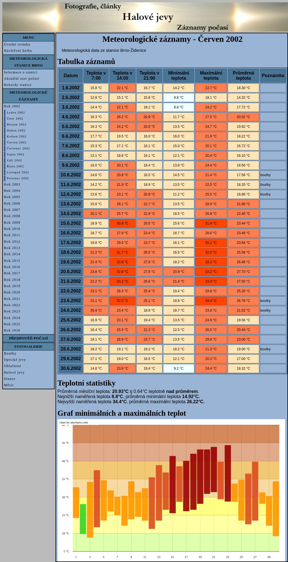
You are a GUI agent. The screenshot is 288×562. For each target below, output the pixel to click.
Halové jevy (14, 372)
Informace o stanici (21, 72)
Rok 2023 (12, 311)
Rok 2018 (12, 280)
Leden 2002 (16, 112)
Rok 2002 (12, 106)
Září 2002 (14, 160)
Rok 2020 (12, 292)
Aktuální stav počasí (22, 79)
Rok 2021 (12, 299)
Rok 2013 (12, 248)
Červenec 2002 (18, 148)
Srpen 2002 (15, 154)
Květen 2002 (16, 136)
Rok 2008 (12, 216)
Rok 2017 (12, 273)
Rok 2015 (12, 261)
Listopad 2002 (18, 172)
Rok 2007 (12, 210)
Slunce (10, 379)
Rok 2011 (12, 235)
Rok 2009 (12, 223)
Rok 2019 (12, 286)
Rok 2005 (12, 197)
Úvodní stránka (17, 44)
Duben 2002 (16, 130)
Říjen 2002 (15, 166)
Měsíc (9, 385)
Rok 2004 (12, 191)
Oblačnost (12, 366)
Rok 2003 (12, 184)
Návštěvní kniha (18, 51)
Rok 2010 (12, 229)
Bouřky (10, 353)
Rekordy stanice (18, 85)
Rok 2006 (12, 203)
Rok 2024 (12, 318)
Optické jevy (15, 360)
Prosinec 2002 (18, 178)
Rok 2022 (12, 305)
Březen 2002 (16, 124)
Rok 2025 (12, 324)
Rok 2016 (12, 267)
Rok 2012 (12, 242)
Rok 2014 (12, 254)
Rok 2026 (12, 330)
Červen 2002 (16, 142)
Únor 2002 (15, 118)
